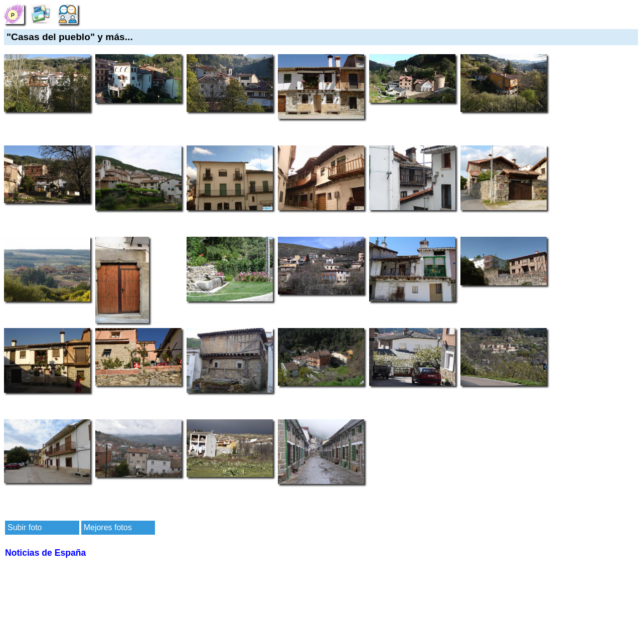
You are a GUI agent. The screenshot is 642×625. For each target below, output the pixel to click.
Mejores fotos (108, 527)
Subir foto (25, 527)
